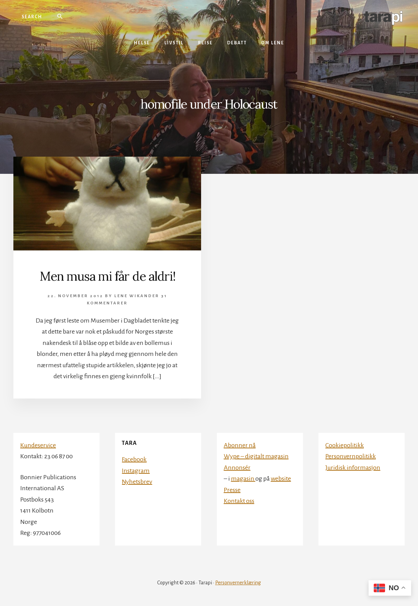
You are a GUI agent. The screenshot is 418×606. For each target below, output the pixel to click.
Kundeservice (38, 445)
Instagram (136, 470)
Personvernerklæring (238, 582)
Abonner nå (240, 445)
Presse (232, 489)
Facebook (134, 459)
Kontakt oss (239, 500)
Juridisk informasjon (352, 467)
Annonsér (237, 467)
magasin (243, 478)
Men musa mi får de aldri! (107, 276)
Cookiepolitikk (344, 445)
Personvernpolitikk (350, 456)
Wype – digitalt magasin (256, 456)
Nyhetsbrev (137, 481)
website (281, 478)
